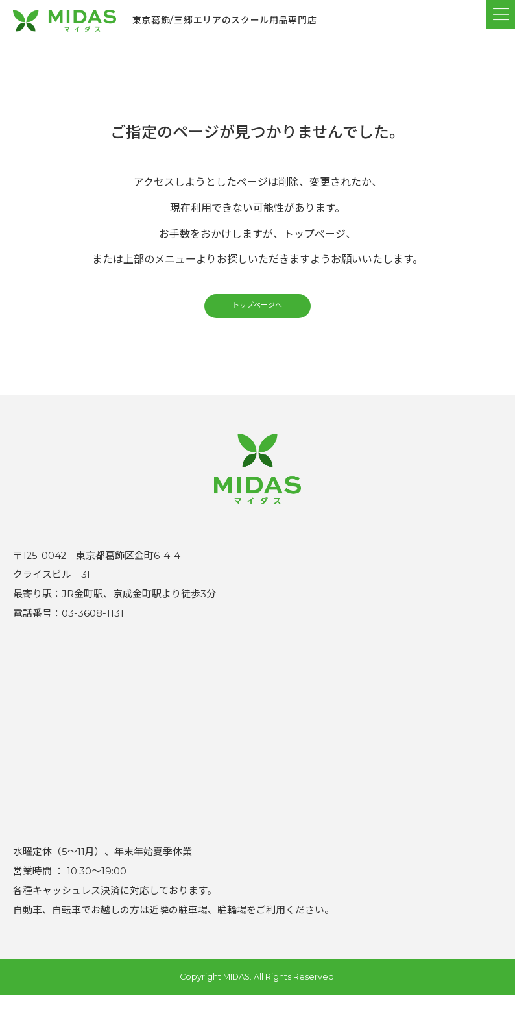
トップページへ (257, 320)
